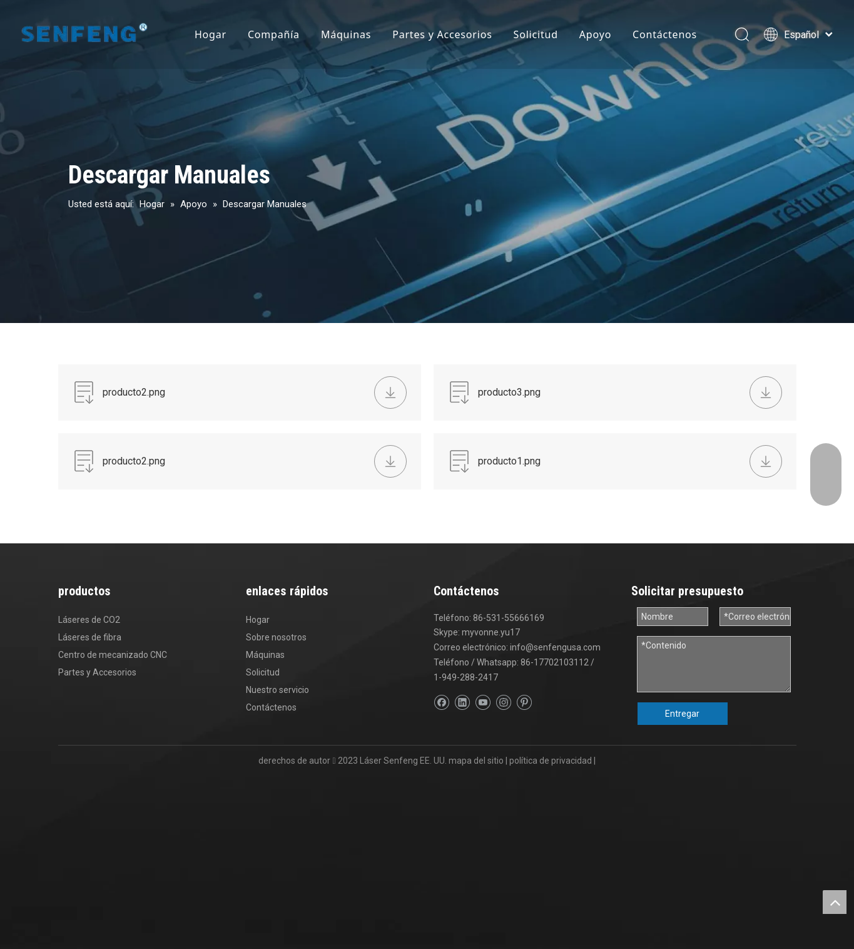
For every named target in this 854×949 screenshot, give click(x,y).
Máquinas (346, 34)
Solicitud (536, 34)
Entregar (682, 714)
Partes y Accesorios (442, 34)
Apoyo (595, 34)
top (834, 902)
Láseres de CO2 (89, 620)
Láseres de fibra (89, 637)
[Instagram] (503, 702)
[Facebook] (441, 702)
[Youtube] (483, 702)
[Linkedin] (462, 702)
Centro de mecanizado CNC (112, 655)
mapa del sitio (476, 761)
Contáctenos (665, 34)
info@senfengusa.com (555, 647)
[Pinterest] (524, 702)
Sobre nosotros (276, 637)
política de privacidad (550, 761)
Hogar (210, 34)
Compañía (274, 34)
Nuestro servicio (277, 690)
